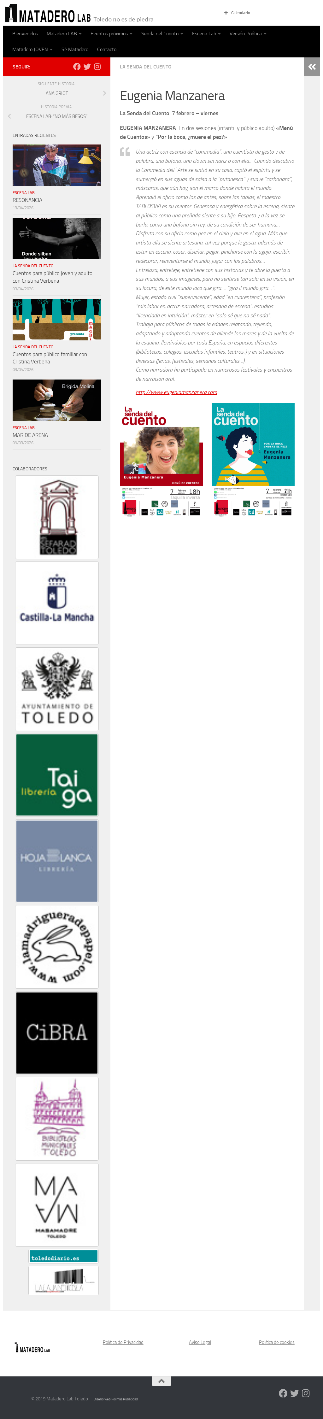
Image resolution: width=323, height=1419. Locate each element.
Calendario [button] (236, 13)
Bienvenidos (25, 34)
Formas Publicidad (124, 1399)
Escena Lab (204, 34)
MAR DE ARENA (30, 435)
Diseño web (102, 1399)
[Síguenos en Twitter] (87, 66)
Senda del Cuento (160, 34)
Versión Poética (246, 34)
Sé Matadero (75, 49)
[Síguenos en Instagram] (97, 66)
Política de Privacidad (123, 1342)
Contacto (106, 49)
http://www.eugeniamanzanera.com (176, 392)
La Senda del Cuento (146, 67)
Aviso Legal (200, 1342)
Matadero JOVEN (30, 49)
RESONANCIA (27, 200)
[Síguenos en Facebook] (77, 66)
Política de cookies (277, 1342)
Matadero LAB (62, 34)
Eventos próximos (109, 34)
